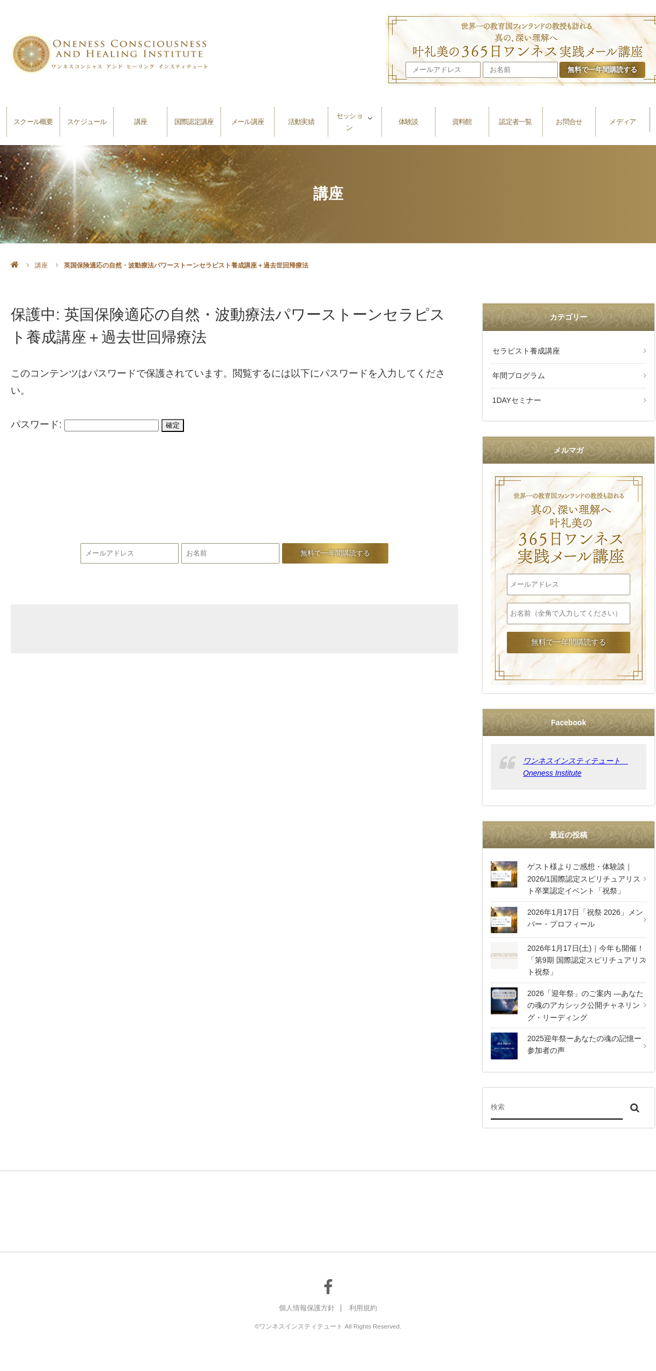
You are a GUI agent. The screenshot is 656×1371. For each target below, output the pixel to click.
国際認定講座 (194, 120)
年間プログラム (517, 373)
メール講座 (248, 120)
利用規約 (365, 1304)
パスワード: (85, 424)
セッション (349, 119)
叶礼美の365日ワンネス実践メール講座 (234, 505)
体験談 (408, 120)
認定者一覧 (515, 120)
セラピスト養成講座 (524, 350)
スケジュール (87, 120)
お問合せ (569, 120)
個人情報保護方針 (306, 1304)
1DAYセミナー (515, 396)
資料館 (461, 120)
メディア (623, 120)
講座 (140, 120)
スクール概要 (33, 120)
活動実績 (301, 120)
